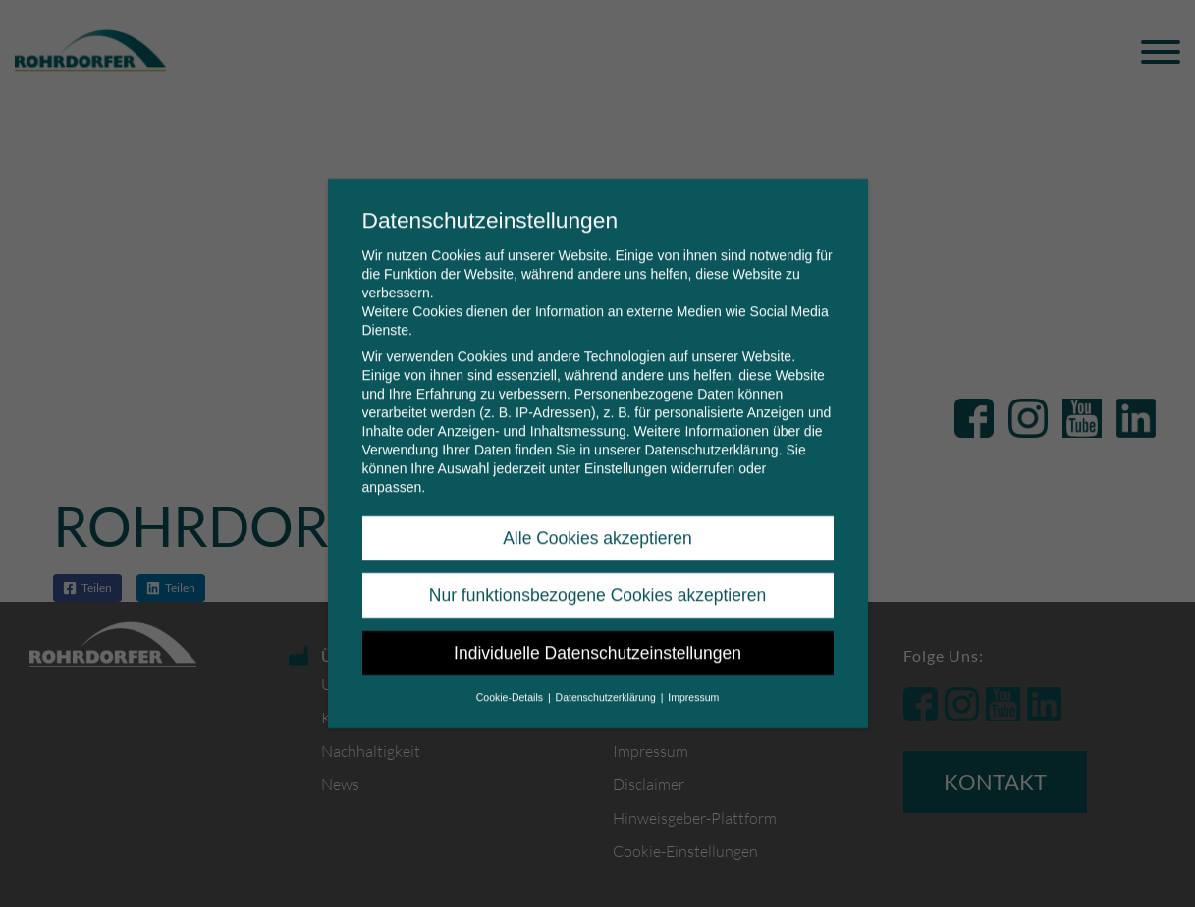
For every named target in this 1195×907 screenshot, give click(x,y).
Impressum (693, 683)
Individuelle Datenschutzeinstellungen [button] (597, 639)
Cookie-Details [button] (511, 683)
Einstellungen (625, 454)
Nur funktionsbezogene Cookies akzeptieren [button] (597, 582)
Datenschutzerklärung (711, 436)
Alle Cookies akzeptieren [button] (597, 524)
